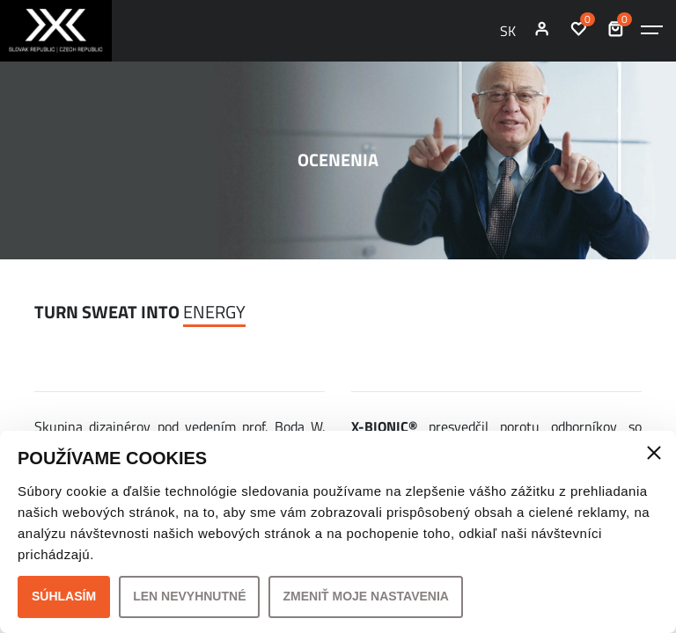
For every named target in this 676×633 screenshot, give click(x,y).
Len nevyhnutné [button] (189, 596)
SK (508, 31)
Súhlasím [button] (64, 596)
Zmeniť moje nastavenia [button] (366, 596)
